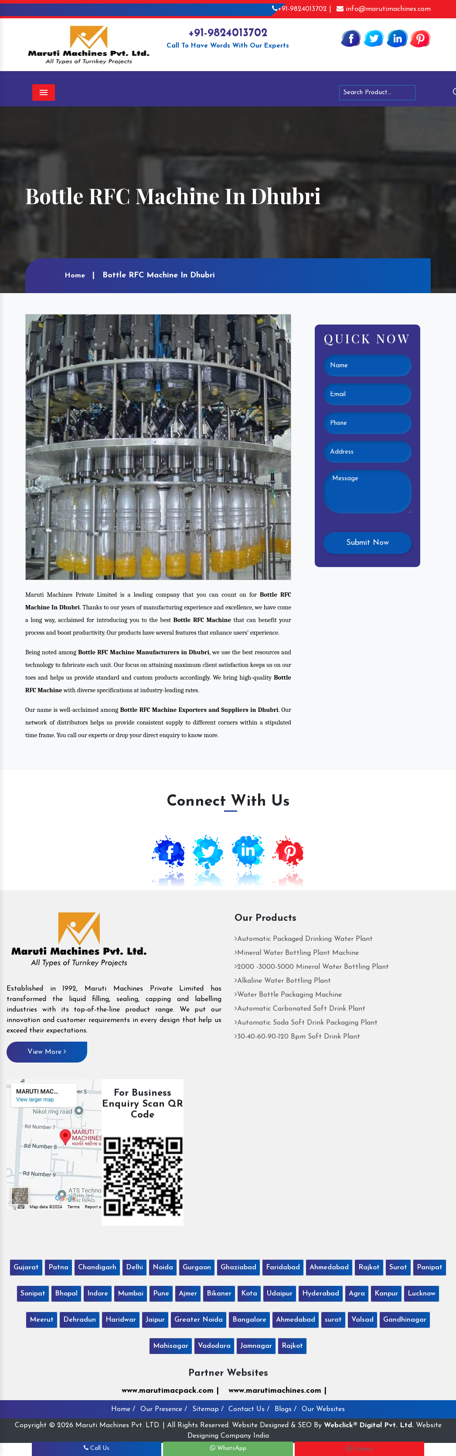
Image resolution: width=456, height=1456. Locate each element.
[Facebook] (351, 37)
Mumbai (130, 1293)
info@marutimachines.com (384, 9)
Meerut (42, 1319)
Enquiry (359, 1448)
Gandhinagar (404, 1319)
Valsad (362, 1319)
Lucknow (422, 1293)
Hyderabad (320, 1293)
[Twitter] (374, 37)
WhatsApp (228, 1448)
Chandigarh (97, 1267)
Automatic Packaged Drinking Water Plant (304, 939)
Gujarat (26, 1267)
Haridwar (120, 1319)
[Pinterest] (420, 37)
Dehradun (79, 1319)
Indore (97, 1293)
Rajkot (369, 1267)
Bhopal (66, 1293)
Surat (398, 1267)
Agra (357, 1293)
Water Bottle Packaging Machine (288, 994)
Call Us (96, 1448)
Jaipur (155, 1319)
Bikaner (219, 1293)
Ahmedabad (329, 1267)
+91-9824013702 (227, 33)
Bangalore (249, 1319)
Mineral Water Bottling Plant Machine (297, 953)
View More (46, 1052)
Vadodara (214, 1346)
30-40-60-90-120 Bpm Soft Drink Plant (297, 1036)
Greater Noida (198, 1319)
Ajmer (188, 1293)
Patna (58, 1267)
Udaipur (280, 1293)
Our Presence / (163, 1409)
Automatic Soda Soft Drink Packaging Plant (306, 1022)
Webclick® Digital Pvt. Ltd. (369, 1425)
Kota (249, 1293)
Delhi (134, 1267)
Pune (161, 1293)
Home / (123, 1409)
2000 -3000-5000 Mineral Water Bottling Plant (312, 967)
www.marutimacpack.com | (170, 1391)
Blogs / (285, 1409)
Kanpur (386, 1293)
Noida (163, 1267)
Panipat (429, 1267)
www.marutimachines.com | (277, 1391)
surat (333, 1319)
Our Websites (323, 1409)
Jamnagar (256, 1346)
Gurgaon (197, 1267)
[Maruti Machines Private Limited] (79, 943)
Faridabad (283, 1267)
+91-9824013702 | (301, 9)
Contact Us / (248, 1409)
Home (75, 275)
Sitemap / (208, 1409)
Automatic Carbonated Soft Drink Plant (300, 1008)
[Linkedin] (397, 37)
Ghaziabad (238, 1267)
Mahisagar (170, 1346)
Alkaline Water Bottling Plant (283, 981)
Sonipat (32, 1293)
